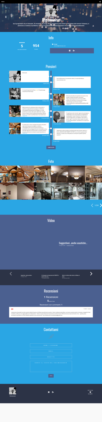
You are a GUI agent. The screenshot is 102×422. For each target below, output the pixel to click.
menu (3, 1)
